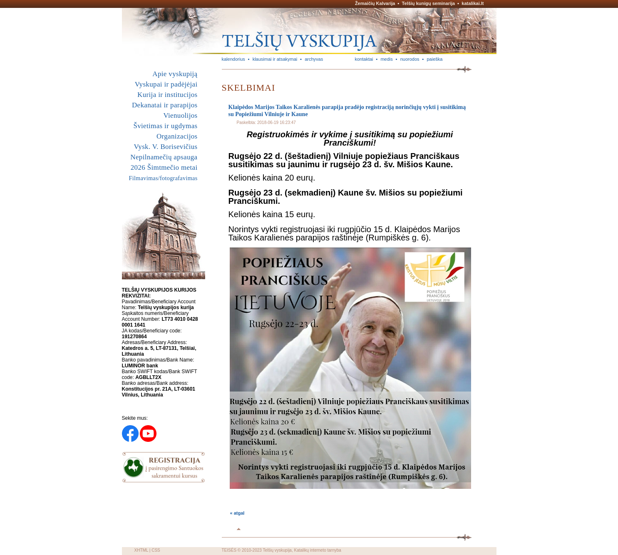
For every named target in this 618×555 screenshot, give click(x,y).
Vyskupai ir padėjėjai (166, 84)
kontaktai (364, 59)
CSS (155, 550)
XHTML (141, 550)
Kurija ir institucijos (167, 95)
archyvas (314, 59)
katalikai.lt (473, 3)
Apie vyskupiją (174, 74)
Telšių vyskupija (277, 550)
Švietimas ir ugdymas (165, 126)
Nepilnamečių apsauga (163, 157)
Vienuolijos (180, 115)
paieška (434, 59)
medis (386, 59)
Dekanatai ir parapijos (165, 105)
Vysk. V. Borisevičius (166, 147)
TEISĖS (229, 550)
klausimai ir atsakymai (275, 59)
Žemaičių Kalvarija (375, 3)
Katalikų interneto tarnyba (317, 550)
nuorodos (409, 59)
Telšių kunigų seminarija (428, 3)
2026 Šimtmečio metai (164, 167)
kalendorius (233, 59)
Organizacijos (177, 136)
